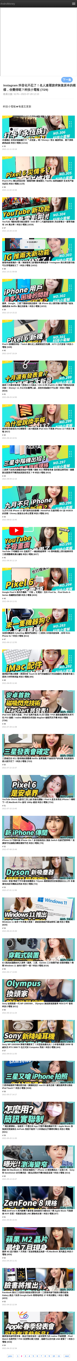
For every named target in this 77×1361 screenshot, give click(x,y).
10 (54, 1356)
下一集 (67, 79)
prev (10, 1356)
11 (59, 1356)
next (67, 1356)
